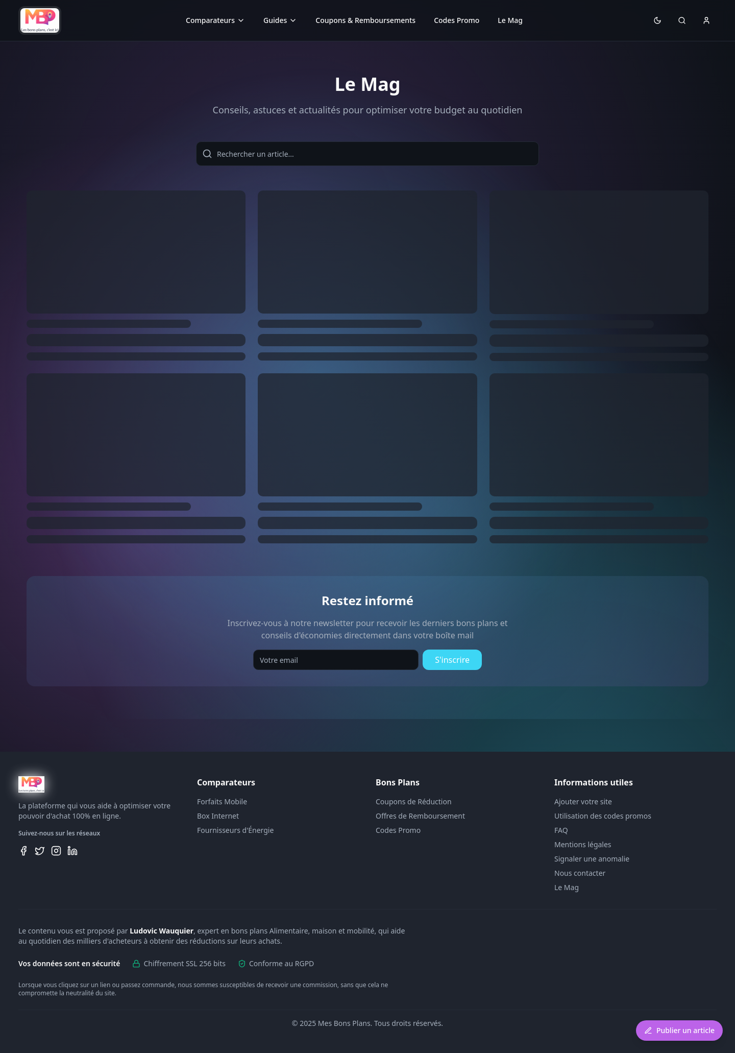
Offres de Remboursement (420, 816)
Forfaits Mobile (222, 801)
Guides (280, 20)
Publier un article (679, 1030)
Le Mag (510, 20)
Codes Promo (456, 20)
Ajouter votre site (583, 801)
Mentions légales (582, 844)
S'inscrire (452, 659)
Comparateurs (215, 20)
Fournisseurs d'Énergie (235, 830)
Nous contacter (579, 873)
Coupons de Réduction (414, 801)
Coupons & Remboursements (365, 20)
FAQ (561, 830)
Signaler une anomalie (591, 859)
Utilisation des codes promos (602, 816)
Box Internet (218, 816)
